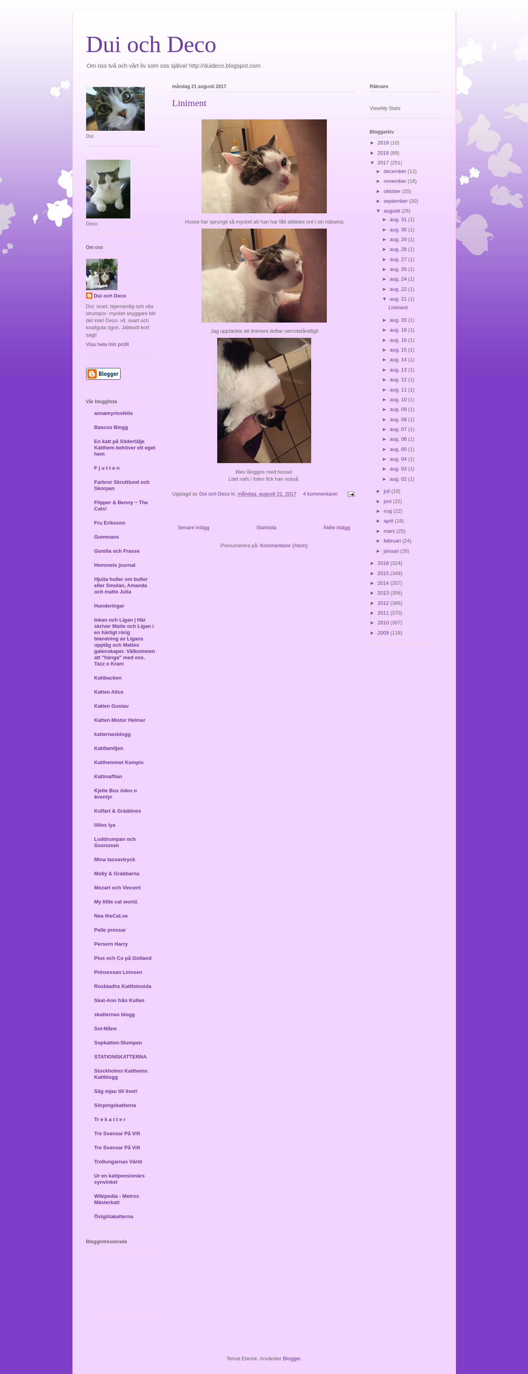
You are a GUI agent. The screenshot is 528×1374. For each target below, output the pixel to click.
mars (390, 531)
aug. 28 (399, 249)
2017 (384, 163)
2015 (384, 573)
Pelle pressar (110, 930)
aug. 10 (399, 399)
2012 (384, 603)
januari (392, 551)
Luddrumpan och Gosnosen (115, 842)
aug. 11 (399, 390)
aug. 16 (399, 340)
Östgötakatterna (113, 1216)
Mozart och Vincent (117, 888)
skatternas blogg (114, 1014)
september (396, 201)
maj (388, 511)
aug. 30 (399, 230)
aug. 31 (399, 219)
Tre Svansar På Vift (117, 1133)
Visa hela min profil (107, 344)
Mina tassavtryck (114, 859)
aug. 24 (399, 279)
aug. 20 (399, 320)
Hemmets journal (114, 565)
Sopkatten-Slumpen (118, 1043)
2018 (384, 153)
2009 (384, 633)
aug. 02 (399, 479)
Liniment (189, 103)
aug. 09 (399, 409)
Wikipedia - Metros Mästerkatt (116, 1199)
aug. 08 (399, 419)
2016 (384, 563)
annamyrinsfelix (113, 413)
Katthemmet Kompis (119, 762)
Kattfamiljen (108, 748)
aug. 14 (399, 359)
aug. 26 (399, 269)
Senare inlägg (193, 527)
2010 (384, 623)
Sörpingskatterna (115, 1105)
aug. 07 (399, 429)
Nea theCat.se (111, 916)
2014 (384, 583)
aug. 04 (399, 459)
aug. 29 (399, 239)
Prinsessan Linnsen (118, 972)
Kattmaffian (108, 776)
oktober (393, 191)
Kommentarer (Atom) (283, 545)
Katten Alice (109, 692)
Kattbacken (108, 678)
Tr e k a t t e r (110, 1119)
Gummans (106, 537)
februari (393, 541)
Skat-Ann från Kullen (119, 1000)
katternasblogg (112, 734)
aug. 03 (399, 469)
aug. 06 (399, 439)
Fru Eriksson (109, 523)
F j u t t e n (107, 468)
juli (387, 491)
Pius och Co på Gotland (123, 958)
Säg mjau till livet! (116, 1091)
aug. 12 (399, 379)
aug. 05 (399, 449)
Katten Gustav (111, 706)
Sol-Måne (105, 1028)
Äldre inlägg (336, 527)
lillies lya (104, 825)
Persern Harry (111, 944)
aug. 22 (399, 289)
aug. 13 (399, 370)
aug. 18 (399, 330)
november (395, 181)
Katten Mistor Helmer (120, 720)
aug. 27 (399, 259)
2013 (384, 593)
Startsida (266, 527)
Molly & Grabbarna (117, 873)
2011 (384, 613)
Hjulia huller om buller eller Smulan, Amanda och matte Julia (121, 585)
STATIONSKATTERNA (120, 1057)
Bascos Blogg (111, 427)
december (395, 171)
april (389, 521)
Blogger (291, 1358)
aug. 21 (399, 299)
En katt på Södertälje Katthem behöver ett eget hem (124, 447)
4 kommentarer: (321, 494)
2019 (384, 143)
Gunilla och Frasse (117, 551)
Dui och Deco (151, 44)
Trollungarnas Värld (118, 1162)
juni (388, 501)
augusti (393, 211)
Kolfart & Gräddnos (117, 811)
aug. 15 (399, 350)
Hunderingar (109, 606)
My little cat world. (116, 902)
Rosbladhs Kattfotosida (122, 986)
